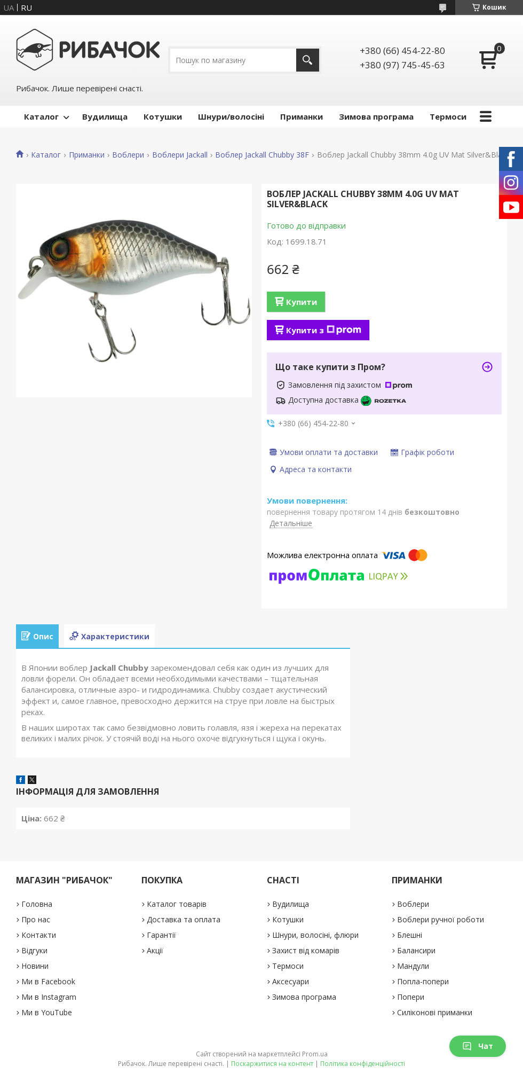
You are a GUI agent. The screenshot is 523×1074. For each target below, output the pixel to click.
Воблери (128, 155)
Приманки (301, 116)
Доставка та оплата (183, 919)
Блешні (409, 935)
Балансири (416, 950)
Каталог (41, 116)
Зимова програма (376, 116)
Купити (301, 301)
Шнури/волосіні (231, 116)
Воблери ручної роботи (440, 919)
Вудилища (105, 116)
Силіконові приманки (434, 1012)
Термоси (448, 116)
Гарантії (161, 935)
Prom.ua (315, 1054)
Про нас (35, 919)
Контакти (38, 935)
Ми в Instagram (48, 997)
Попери (410, 997)
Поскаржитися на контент (272, 1063)
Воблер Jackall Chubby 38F (262, 155)
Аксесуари (290, 981)
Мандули (413, 966)
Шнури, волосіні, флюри (315, 935)
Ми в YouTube (46, 1012)
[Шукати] (307, 60)
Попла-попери (423, 981)
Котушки (163, 116)
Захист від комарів (305, 950)
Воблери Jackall (180, 155)
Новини (35, 966)
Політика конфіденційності (362, 1063)
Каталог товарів (177, 904)
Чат (477, 1046)
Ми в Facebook (48, 981)
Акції (155, 950)
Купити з (323, 330)
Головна (36, 904)
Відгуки (34, 950)
